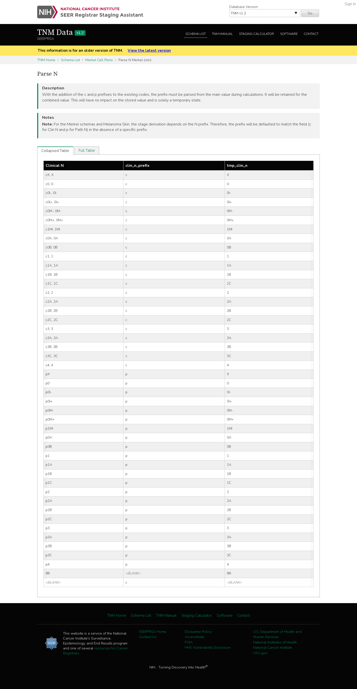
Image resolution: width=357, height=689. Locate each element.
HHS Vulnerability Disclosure (208, 647)
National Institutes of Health (275, 642)
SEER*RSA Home (152, 631)
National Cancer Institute (272, 647)
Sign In (350, 4)
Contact (311, 34)
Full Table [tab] (87, 150)
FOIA (189, 642)
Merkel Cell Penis (99, 59)
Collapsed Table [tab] (55, 150)
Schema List (195, 34)
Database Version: (244, 6)
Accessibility (194, 636)
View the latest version (149, 50)
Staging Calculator (256, 34)
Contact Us (147, 636)
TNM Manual (222, 34)
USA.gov (260, 652)
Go (310, 13)
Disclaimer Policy (198, 631)
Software (289, 34)
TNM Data (61, 33)
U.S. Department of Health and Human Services (277, 634)
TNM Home (46, 59)
